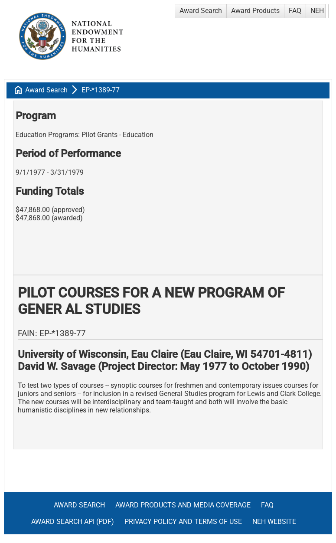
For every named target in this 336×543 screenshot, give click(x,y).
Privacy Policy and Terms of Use (183, 521)
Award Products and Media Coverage (183, 505)
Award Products (255, 11)
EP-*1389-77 (101, 90)
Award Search (200, 11)
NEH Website (274, 521)
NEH (317, 11)
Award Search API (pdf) (72, 521)
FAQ (295, 11)
